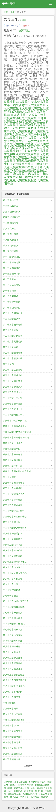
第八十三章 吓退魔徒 (12, 663)
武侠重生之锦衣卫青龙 (31, 115)
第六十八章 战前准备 (12, 578)
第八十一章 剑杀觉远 (12, 652)
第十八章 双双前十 (11, 296)
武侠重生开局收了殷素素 (32, 157)
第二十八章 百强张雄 (12, 353)
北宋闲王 (35, 797)
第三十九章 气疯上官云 (13, 415)
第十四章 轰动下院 (11, 274)
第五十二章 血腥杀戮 (12, 488)
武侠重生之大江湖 (19, 108)
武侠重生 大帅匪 (35, 118)
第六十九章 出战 (10, 584)
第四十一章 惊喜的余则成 (15, 426)
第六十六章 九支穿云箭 (13, 567)
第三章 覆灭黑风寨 (11, 211)
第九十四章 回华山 (11, 725)
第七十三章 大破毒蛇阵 (13, 607)
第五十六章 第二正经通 (13, 511)
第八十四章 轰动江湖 (12, 669)
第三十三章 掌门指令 (12, 381)
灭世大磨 (18, 791)
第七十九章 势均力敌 (12, 641)
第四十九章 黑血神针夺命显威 (17, 471)
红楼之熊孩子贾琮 (37, 782)
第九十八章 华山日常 (12, 748)
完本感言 (25, 30)
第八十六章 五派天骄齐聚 (15, 680)
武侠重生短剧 (24, 170)
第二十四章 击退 (10, 330)
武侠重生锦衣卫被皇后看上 (22, 151)
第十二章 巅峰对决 (11, 262)
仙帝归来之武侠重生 (23, 111)
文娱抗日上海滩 (42, 785)
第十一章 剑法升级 (11, 257)
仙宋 (10, 791)
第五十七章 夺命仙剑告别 (15, 516)
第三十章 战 (8, 364)
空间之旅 (14, 797)
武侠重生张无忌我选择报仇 (22, 160)
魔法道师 (8, 788)
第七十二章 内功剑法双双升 (16, 601)
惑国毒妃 (28, 791)
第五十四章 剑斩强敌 (12, 499)
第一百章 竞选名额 (11, 759)
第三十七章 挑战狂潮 (12, 403)
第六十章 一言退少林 (12, 533)
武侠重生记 (23, 174)
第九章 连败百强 (10, 245)
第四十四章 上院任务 (12, 443)
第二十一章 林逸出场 (12, 313)
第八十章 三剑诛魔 (11, 646)
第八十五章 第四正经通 (13, 674)
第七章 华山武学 (10, 234)
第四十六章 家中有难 (12, 454)
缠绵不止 (39, 791)
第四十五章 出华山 (11, 449)
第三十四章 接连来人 (12, 386)
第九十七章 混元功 (11, 742)
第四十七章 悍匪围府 (12, 460)
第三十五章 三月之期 (12, 392)
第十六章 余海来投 (11, 285)
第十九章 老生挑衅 (11, 302)
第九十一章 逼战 (10, 708)
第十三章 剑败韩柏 (11, 268)
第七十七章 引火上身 (12, 629)
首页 (6, 12)
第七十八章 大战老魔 (12, 635)
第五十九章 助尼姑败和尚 (15, 528)
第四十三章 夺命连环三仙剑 (16, 437)
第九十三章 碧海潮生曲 (13, 720)
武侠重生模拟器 (26, 180)
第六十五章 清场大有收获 (15, 562)
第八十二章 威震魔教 (12, 658)
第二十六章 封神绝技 (12, 341)
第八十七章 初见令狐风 (13, 686)
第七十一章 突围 (10, 595)
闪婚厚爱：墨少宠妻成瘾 (15, 782)
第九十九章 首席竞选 (12, 754)
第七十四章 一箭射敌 (12, 612)
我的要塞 (24, 797)
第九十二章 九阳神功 (12, 714)
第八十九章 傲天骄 (11, 697)
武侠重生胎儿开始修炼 (22, 124)
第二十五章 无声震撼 (12, 336)
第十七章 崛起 (9, 290)
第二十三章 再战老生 (12, 324)
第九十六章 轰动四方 (12, 737)
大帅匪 (22, 20)
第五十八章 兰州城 (11, 522)
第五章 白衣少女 (10, 223)
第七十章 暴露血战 (11, 590)
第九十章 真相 (9, 703)
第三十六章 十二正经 (12, 398)
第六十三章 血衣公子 (12, 550)
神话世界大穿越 (25, 785)
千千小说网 (9, 3)
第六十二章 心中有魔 (12, 545)
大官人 (13, 785)
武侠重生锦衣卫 (17, 138)
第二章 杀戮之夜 (10, 206)
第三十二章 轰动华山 (12, 375)
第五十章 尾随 (9, 477)
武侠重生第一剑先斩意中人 (26, 103)
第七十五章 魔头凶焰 (12, 618)
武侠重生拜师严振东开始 (26, 167)
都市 (12, 12)
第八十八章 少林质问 (12, 691)
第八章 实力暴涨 (10, 240)
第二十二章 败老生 (11, 319)
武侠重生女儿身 (29, 102)
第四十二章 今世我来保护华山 (17, 432)
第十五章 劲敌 (9, 279)
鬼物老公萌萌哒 (30, 794)
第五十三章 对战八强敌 (13, 494)
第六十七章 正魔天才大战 (15, 573)
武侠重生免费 (25, 131)
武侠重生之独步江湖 (17, 121)
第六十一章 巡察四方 (12, 539)
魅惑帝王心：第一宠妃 (24, 788)
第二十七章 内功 (10, 347)
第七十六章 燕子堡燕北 (13, 624)
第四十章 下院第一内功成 (15, 420)
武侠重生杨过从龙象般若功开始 (26, 175)
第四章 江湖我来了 (11, 217)
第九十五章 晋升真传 (12, 731)
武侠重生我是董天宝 (26, 144)
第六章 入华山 (9, 228)
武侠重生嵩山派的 (37, 147)
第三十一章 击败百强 (12, 370)
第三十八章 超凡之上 (12, 409)
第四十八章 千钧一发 (12, 466)
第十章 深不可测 (10, 251)
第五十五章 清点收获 (12, 505)
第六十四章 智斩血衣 (12, 556)
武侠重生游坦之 (14, 118)
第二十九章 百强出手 (12, 358)
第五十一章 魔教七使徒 (13, 482)
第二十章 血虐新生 (11, 307)
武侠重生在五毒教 (22, 141)
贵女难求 (45, 797)
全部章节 (28, 766)
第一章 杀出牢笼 (10, 200)
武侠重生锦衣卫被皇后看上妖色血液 (26, 126)
